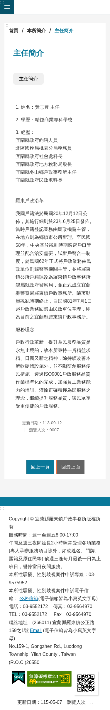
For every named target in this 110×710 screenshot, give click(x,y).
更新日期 (26, 702)
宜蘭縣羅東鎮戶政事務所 (62, 7)
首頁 (13, 30)
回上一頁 (40, 466)
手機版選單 (7, 7)
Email (36, 630)
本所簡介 (36, 30)
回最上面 (70, 466)
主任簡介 (64, 30)
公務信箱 (28, 598)
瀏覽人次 (76, 702)
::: (2, 2)
